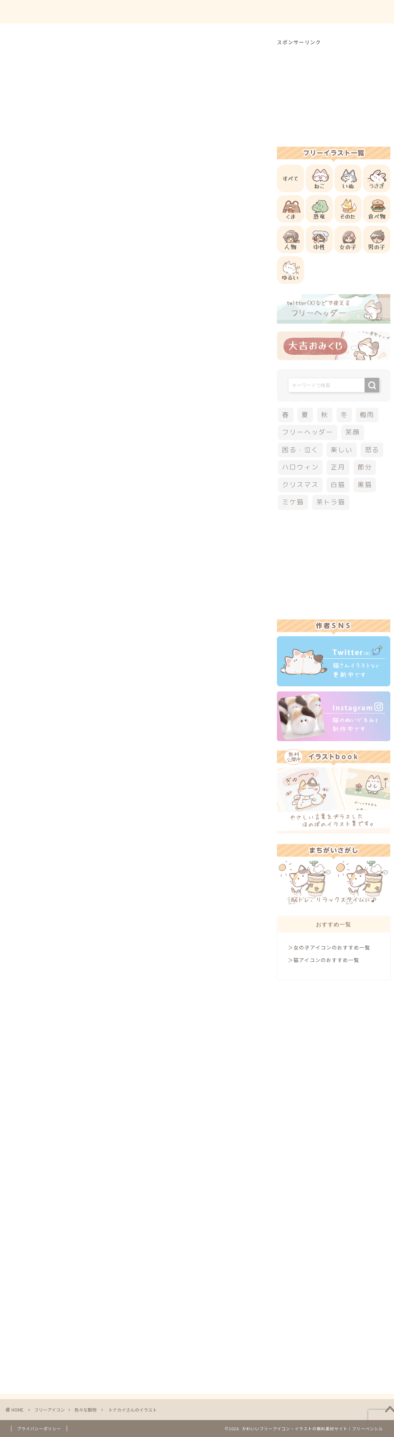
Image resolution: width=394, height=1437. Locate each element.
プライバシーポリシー (39, 1428)
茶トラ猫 (330, 502)
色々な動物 (43, 53)
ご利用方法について (267, 11)
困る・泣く (300, 449)
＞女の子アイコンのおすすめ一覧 (329, 947)
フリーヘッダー (307, 432)
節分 (365, 467)
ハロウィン (300, 467)
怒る (372, 449)
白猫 (338, 484)
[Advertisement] (163, 310)
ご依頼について (360, 11)
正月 (338, 467)
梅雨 (367, 414)
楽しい (341, 449)
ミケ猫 (293, 502)
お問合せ (317, 11)
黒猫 (365, 484)
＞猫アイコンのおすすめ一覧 (323, 960)
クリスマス (46, 793)
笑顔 (352, 432)
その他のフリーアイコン (90, 720)
